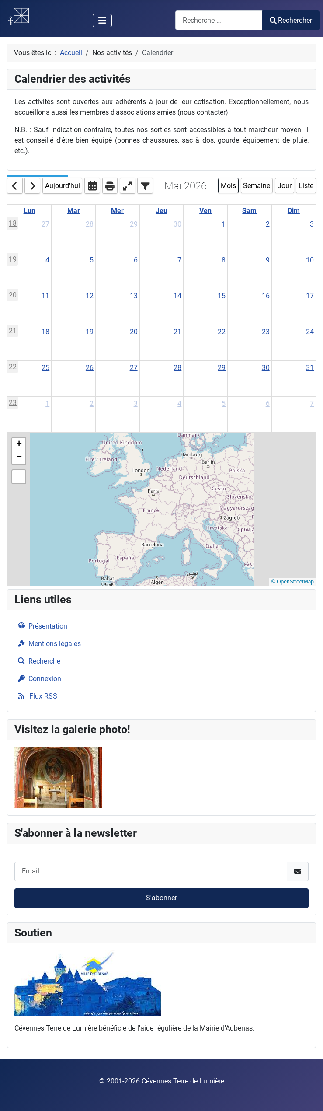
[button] (18, 444)
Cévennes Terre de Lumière (183, 1081)
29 (134, 224)
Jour (285, 186)
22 (222, 332)
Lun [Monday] (29, 210)
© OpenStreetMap (292, 582)
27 (45, 224)
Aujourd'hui (62, 186)
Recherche (37, 661)
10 (310, 260)
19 (13, 259)
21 (13, 331)
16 (266, 296)
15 (222, 296)
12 (90, 296)
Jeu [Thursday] (161, 210)
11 (45, 296)
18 (13, 223)
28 (90, 224)
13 (134, 296)
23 (266, 332)
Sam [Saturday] (249, 210)
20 (13, 295)
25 (45, 367)
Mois (228, 186)
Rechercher (291, 20)
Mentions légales (47, 643)
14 (177, 296)
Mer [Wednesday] (117, 210)
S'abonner (161, 898)
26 (90, 367)
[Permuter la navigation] (102, 20)
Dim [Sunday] (294, 210)
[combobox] (219, 20)
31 (310, 367)
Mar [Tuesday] (73, 210)
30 (177, 224)
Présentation (40, 626)
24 (310, 332)
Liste (306, 186)
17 (310, 296)
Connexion (37, 678)
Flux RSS (35, 696)
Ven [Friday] (205, 210)
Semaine (256, 186)
